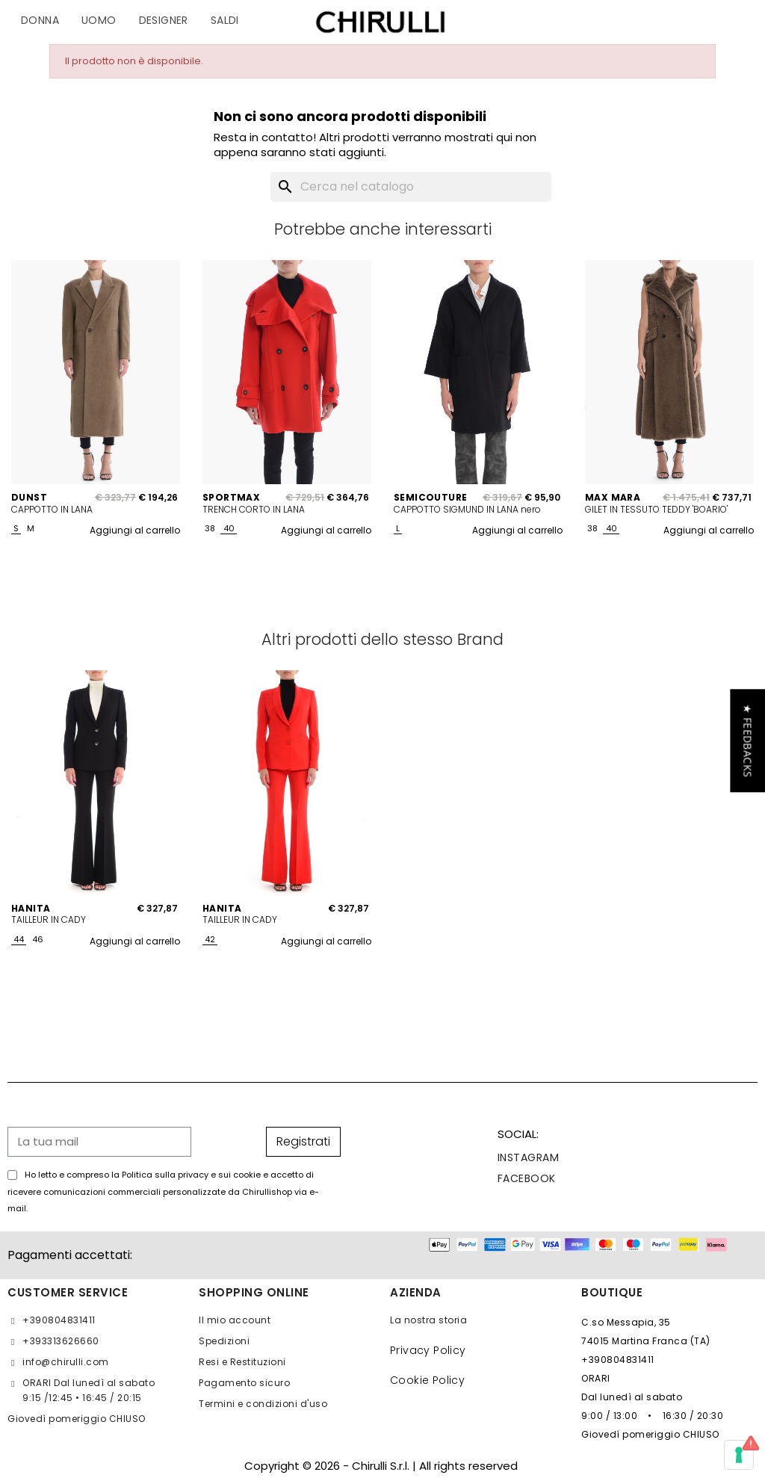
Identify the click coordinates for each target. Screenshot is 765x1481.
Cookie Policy (427, 1380)
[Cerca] (410, 187)
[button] (747, 740)
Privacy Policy (428, 1350)
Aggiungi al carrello (135, 530)
